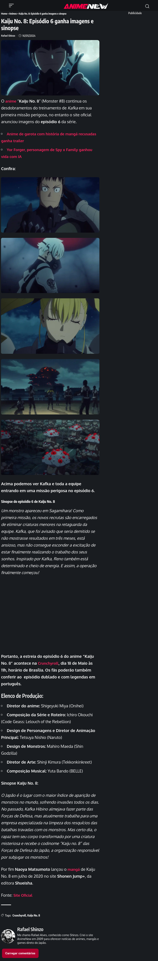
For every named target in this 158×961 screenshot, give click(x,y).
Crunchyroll (49, 662)
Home (4, 13)
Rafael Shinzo (8, 35)
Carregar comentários (20, 953)
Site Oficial (23, 894)
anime (11, 100)
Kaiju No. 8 (33, 915)
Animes (12, 13)
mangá (74, 868)
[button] (12, 5)
